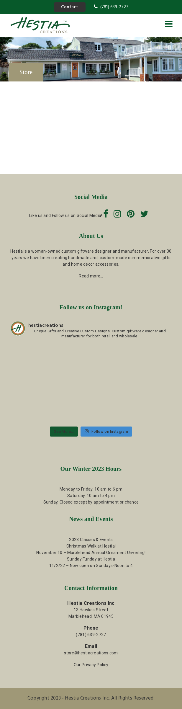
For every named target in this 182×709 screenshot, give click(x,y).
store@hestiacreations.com (91, 653)
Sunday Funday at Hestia (91, 559)
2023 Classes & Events (91, 539)
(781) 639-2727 (111, 7)
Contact (69, 7)
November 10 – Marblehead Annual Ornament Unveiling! (90, 552)
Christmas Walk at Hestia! (91, 546)
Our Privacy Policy (91, 664)
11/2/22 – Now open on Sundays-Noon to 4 (91, 565)
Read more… (91, 276)
